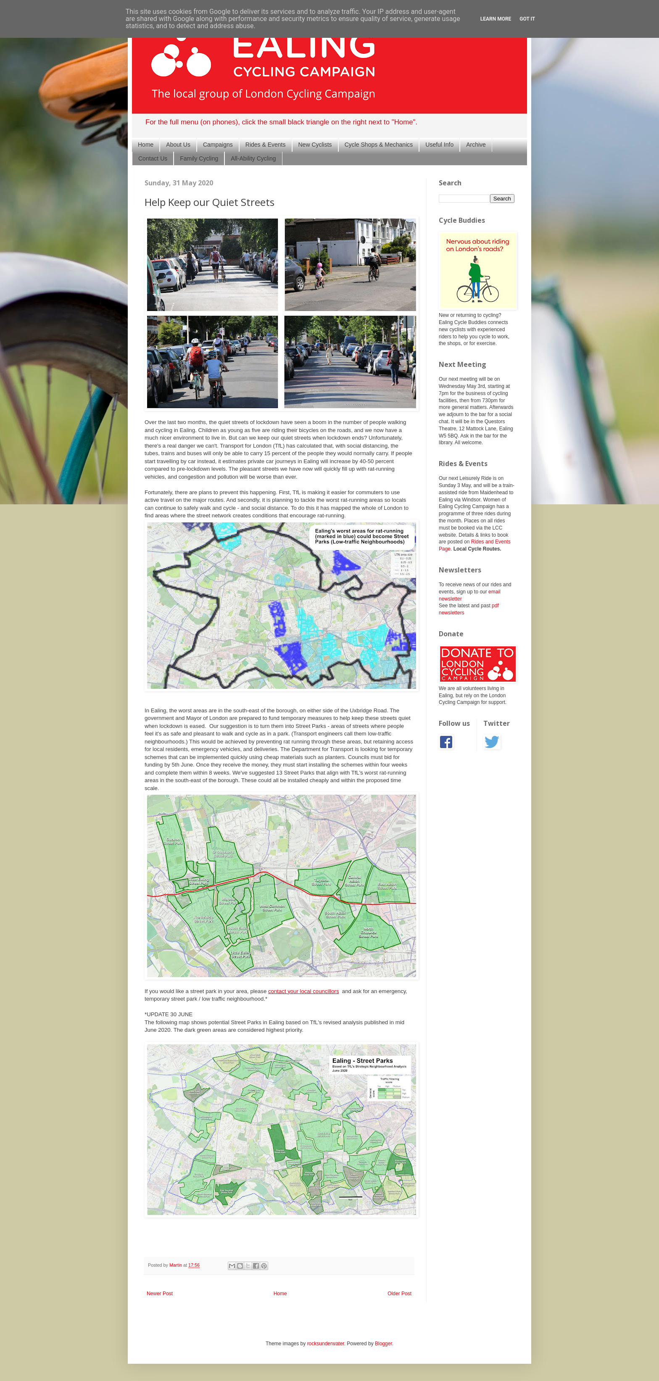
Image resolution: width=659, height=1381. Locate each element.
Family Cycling (199, 158)
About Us (178, 144)
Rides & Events (265, 144)
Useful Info (439, 144)
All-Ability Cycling (253, 158)
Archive (476, 144)
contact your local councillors (303, 991)
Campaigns (218, 144)
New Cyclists (315, 144)
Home (145, 144)
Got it (527, 19)
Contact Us (152, 158)
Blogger (383, 1344)
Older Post (399, 1294)
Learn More (495, 19)
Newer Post (160, 1294)
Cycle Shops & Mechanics (379, 144)
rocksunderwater (325, 1344)
